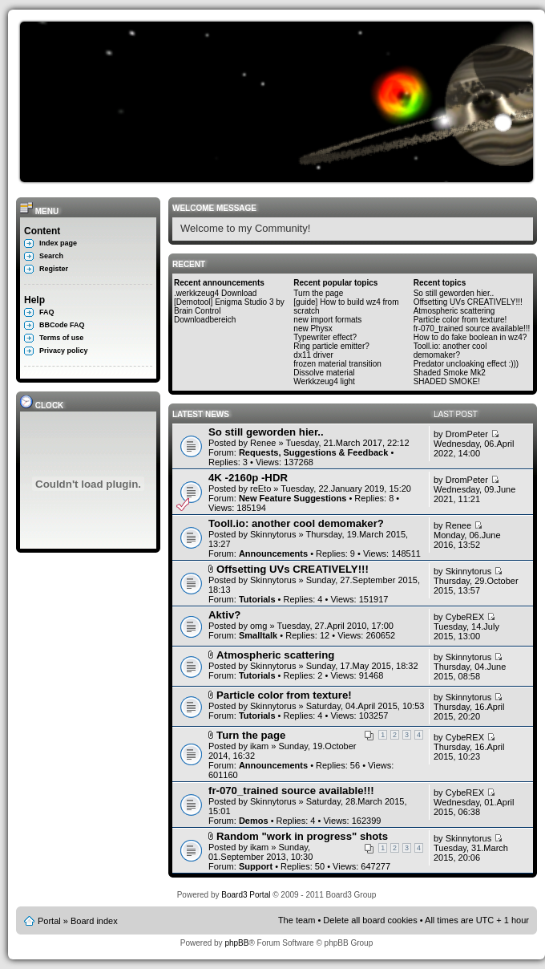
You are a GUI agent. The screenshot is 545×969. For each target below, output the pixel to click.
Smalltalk (258, 635)
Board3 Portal (245, 894)
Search (51, 256)
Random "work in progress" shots (302, 836)
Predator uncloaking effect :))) (466, 363)
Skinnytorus (273, 534)
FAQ (46, 312)
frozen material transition (337, 363)
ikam (259, 746)
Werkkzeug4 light (324, 381)
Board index (94, 921)
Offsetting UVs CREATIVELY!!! (468, 302)
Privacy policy (63, 351)
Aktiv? (224, 615)
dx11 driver (313, 355)
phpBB (236, 943)
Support (255, 866)
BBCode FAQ (62, 325)
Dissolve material (323, 372)
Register (53, 269)
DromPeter (467, 434)
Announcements (273, 553)
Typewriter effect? (325, 337)
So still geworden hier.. (454, 293)
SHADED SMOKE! (447, 381)
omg (258, 625)
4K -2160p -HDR (248, 478)
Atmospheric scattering (454, 310)
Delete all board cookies (370, 920)
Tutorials (257, 599)
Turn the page (318, 293)
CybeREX (465, 617)
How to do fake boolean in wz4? (470, 337)
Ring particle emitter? (331, 346)
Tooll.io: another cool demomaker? (450, 350)
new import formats (327, 319)
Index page (58, 243)
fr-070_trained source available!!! (472, 328)
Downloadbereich (205, 319)
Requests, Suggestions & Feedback (313, 452)
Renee (263, 443)
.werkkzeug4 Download (215, 293)
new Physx (312, 328)
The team (296, 920)
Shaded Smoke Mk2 (450, 372)
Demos (253, 820)
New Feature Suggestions (292, 498)
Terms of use (61, 338)
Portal (49, 921)
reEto (260, 488)
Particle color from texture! (460, 319)
